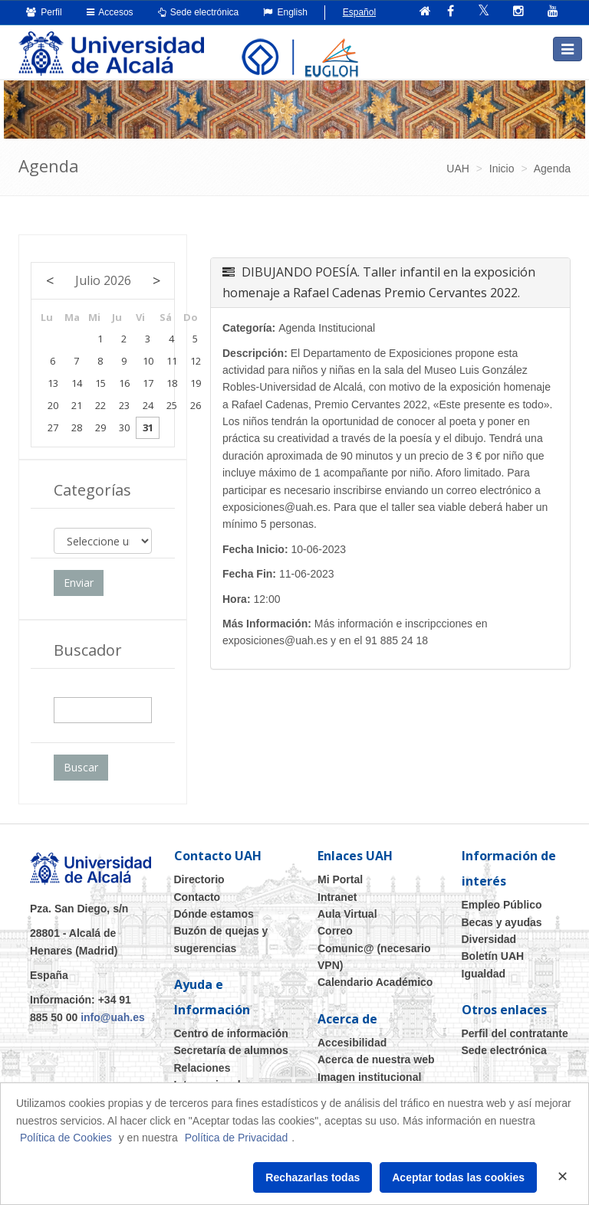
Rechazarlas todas (312, 1177)
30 (124, 427)
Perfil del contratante (515, 1033)
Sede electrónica (198, 12)
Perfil (44, 12)
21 (76, 405)
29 (100, 427)
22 (100, 405)
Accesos (110, 12)
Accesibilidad (352, 1042)
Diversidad (489, 939)
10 (148, 361)
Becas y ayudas (502, 922)
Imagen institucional (369, 1077)
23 (124, 405)
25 (171, 405)
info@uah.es (113, 1017)
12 (195, 361)
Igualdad (484, 974)
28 (76, 427)
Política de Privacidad (236, 1137)
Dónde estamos (214, 914)
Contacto (197, 897)
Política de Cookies (66, 1137)
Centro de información (231, 1033)
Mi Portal (340, 879)
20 (53, 405)
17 (148, 383)
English (285, 12)
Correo (335, 931)
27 (53, 427)
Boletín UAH (493, 956)
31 (148, 427)
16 (124, 383)
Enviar (79, 582)
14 (76, 383)
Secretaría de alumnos (231, 1050)
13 (53, 383)
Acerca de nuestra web (376, 1059)
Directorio (199, 879)
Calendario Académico (375, 982)
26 (195, 405)
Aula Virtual (347, 914)
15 (100, 383)
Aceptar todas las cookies (458, 1177)
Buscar (81, 767)
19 (195, 383)
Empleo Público (502, 905)
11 (171, 361)
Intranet (337, 897)
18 (171, 383)
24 (148, 405)
